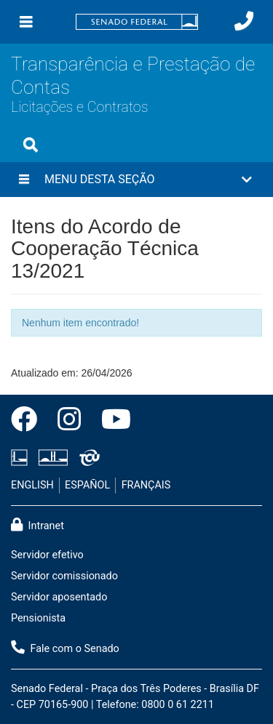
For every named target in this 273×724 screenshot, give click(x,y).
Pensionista (38, 618)
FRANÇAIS (146, 485)
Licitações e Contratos (79, 107)
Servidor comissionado (64, 576)
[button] (136, 179)
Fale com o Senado (65, 647)
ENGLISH (32, 485)
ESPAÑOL (87, 485)
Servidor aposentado (59, 597)
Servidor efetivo (47, 555)
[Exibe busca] (30, 144)
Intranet (37, 525)
